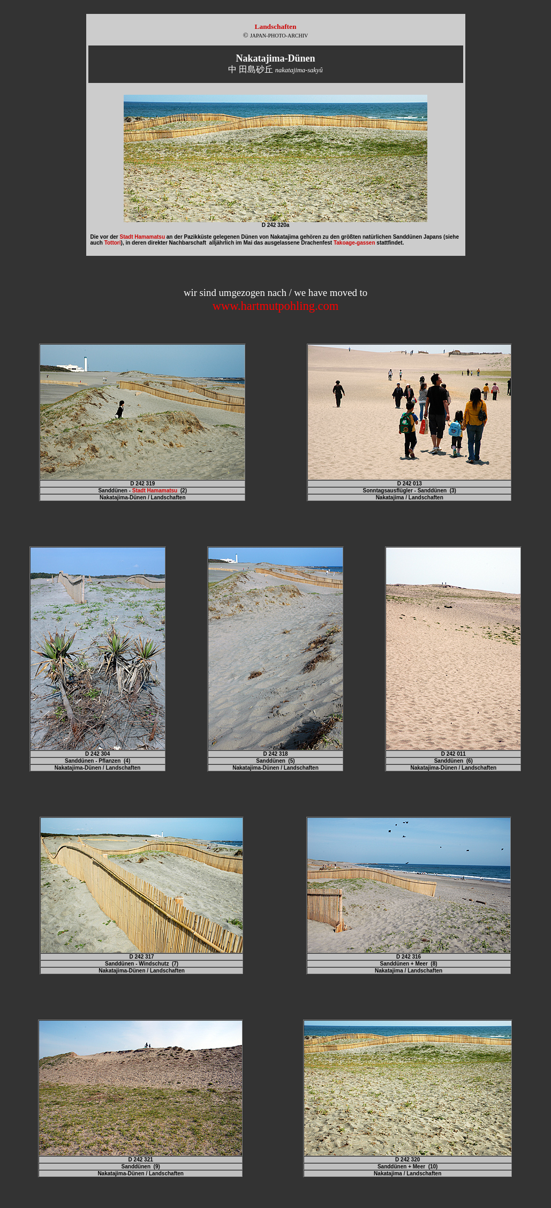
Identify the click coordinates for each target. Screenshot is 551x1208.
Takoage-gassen (354, 243)
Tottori (112, 243)
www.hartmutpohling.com (276, 306)
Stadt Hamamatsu (142, 237)
